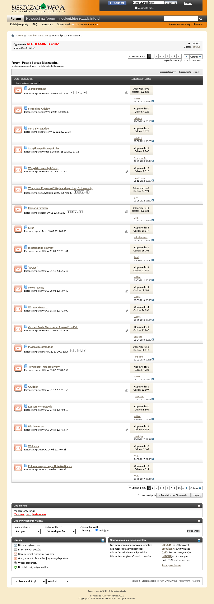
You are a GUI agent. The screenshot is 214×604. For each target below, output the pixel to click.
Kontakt (135, 580)
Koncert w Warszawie (40, 406)
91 (147, 88)
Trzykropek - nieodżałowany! (44, 366)
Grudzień (33, 386)
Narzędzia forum (166, 72)
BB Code (166, 544)
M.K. (44, 231)
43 (147, 188)
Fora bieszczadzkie (38, 35)
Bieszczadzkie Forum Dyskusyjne (159, 580)
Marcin (45, 351)
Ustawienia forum (86, 24)
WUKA (45, 93)
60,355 (196, 46)
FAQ (34, 24)
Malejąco (101, 530)
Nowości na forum (40, 18)
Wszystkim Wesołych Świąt (43, 168)
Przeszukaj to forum (188, 72)
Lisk (44, 212)
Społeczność (64, 24)
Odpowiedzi (137, 78)
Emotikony (168, 548)
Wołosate (33, 446)
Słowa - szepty (36, 287)
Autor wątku (26, 78)
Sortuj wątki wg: (53, 526)
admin (17, 48)
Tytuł (16, 78)
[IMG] (165, 552)
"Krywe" (33, 267)
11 (179, 56)
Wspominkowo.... (38, 307)
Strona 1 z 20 (139, 56)
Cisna (31, 228)
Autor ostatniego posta (28, 83)
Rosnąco (86, 530)
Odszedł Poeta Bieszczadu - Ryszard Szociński (53, 327)
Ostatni (195, 56)
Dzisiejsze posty (19, 24)
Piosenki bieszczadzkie (40, 347)
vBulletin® (106, 595)
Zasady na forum (171, 565)
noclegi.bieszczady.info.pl (79, 18)
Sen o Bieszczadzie (38, 128)
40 (147, 207)
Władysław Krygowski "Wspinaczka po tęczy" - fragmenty (60, 188)
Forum (15, 18)
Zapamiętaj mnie (144, 8)
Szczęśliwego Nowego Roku (43, 148)
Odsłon (148, 78)
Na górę (197, 495)
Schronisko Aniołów (39, 108)
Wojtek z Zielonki (51, 151)
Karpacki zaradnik (38, 208)
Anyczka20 (47, 192)
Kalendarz (47, 24)
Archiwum (184, 580)
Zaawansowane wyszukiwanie (186, 24)
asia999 (46, 111)
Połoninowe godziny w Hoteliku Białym (50, 466)
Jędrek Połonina (37, 88)
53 (147, 346)
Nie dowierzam (36, 426)
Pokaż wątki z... (22, 526)
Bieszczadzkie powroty (41, 247)
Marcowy (47, 131)
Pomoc (188, 3)
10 (84, 92)
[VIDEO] (166, 556)
